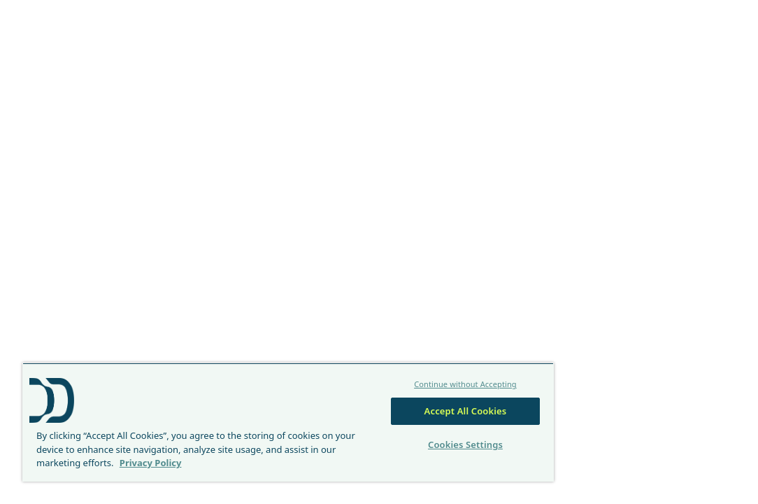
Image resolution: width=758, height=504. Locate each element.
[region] (242, 415)
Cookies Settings (388, 431)
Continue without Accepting (388, 370)
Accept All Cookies (389, 397)
